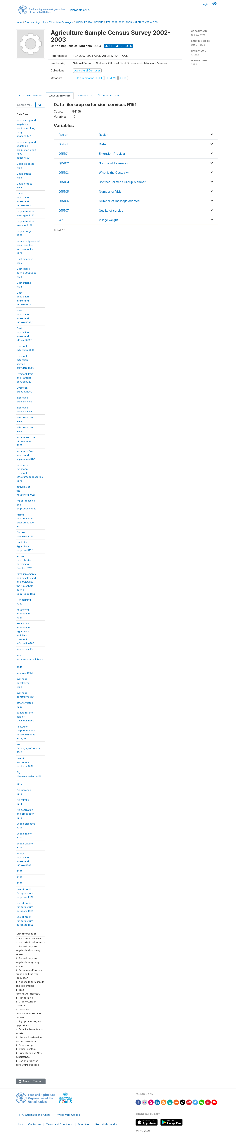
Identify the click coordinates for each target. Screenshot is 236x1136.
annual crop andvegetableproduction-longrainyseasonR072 (26, 128)
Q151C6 (64, 201)
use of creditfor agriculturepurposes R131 (25, 907)
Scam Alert (84, 1124)
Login (205, 4)
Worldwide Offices (68, 1114)
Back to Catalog (30, 1081)
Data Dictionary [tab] (59, 95)
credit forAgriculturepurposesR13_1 (25, 546)
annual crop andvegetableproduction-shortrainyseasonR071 (26, 150)
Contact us (34, 1124)
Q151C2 (64, 163)
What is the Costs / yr (114, 172)
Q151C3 (64, 172)
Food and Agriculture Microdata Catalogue (49, 22)
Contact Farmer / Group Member (122, 182)
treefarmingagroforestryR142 (28, 748)
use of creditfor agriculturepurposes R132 (25, 920)
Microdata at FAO (80, 10)
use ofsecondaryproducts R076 (25, 762)
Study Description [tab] (31, 95)
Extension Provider (112, 153)
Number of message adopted (119, 201)
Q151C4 (64, 182)
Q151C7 (64, 210)
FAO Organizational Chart (34, 1114)
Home (19, 22)
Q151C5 (64, 191)
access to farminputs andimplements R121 (26, 455)
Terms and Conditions (59, 1124)
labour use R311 (25, 649)
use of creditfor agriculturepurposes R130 (25, 893)
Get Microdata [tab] (108, 95)
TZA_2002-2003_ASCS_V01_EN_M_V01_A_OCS (132, 22)
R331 (19, 877)
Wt (61, 220)
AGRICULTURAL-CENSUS (89, 22)
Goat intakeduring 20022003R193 (27, 272)
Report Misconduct (107, 1124)
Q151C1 (63, 153)
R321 (19, 871)
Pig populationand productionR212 (25, 813)
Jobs (21, 1124)
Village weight (108, 220)
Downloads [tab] (84, 95)
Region (63, 134)
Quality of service (111, 210)
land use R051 (25, 673)
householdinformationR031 (23, 613)
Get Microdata (118, 46)
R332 (19, 883)
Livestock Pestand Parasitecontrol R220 (25, 377)
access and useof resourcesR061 (26, 441)
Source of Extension (113, 163)
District (63, 144)
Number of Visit (110, 191)
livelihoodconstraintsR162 (23, 682)
